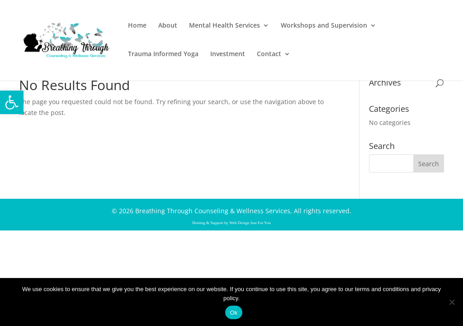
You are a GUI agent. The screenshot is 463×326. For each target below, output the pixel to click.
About (167, 25)
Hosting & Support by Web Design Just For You (231, 223)
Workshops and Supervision (324, 25)
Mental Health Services (224, 25)
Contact (269, 54)
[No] (451, 302)
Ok (233, 312)
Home (137, 25)
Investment (227, 54)
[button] (12, 102)
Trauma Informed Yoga (163, 54)
